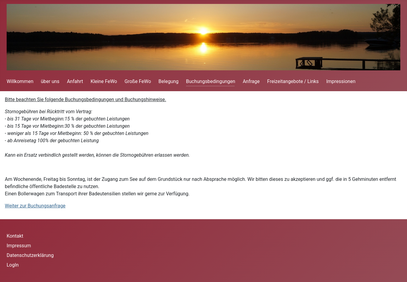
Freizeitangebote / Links (293, 81)
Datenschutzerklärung (30, 255)
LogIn (13, 265)
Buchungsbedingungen (210, 81)
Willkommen (20, 81)
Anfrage (251, 81)
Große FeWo (138, 81)
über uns (50, 81)
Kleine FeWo (104, 81)
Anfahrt (75, 81)
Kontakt (15, 236)
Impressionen (340, 81)
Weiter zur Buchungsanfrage (35, 206)
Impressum (19, 245)
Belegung (168, 81)
